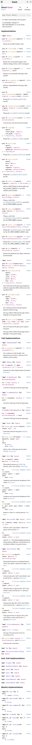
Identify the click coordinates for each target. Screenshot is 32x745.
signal (10, 127)
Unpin (8, 676)
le (3, 583)
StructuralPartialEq (15, 651)
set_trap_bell (13, 270)
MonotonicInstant (21, 149)
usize (13, 277)
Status (25, 96)
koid (10, 248)
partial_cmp (9, 554)
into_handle (13, 118)
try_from (8, 638)
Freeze (9, 663)
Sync (8, 673)
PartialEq (11, 519)
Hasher (15, 426)
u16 (8, 321)
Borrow (12, 698)
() (13, 136)
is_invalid (12, 51)
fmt (6, 365)
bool (4, 54)
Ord (8, 456)
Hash (9, 423)
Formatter (6, 367)
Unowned (5, 70)
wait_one (11, 143)
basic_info (12, 225)
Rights (4, 96)
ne (3, 535)
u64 (11, 165)
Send (8, 669)
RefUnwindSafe (12, 666)
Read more (6, 372)
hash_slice (9, 437)
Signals (19, 131)
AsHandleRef (12, 343)
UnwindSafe (10, 683)
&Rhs (10, 537)
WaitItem (23, 183)
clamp (4, 504)
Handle (14, 392)
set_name (11, 209)
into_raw (11, 57)
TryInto (15, 734)
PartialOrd (11, 549)
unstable (22, 470)
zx (2, 5)
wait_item (12, 181)
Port (13, 163)
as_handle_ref (13, 80)
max (3, 472)
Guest (14, 2)
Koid (10, 250)
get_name (11, 195)
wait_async (12, 159)
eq (5, 522)
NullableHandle (8, 120)
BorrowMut (14, 705)
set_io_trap (13, 319)
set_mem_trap (13, 294)
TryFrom (10, 624)
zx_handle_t (7, 41)
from (6, 382)
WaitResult (10, 151)
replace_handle (14, 106)
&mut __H (11, 428)
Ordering (15, 461)
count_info (12, 236)
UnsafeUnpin (11, 679)
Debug (9, 362)
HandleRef (8, 82)
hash (6, 426)
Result (14, 96)
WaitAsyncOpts (18, 169)
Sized (10, 446)
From (9, 377)
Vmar (4, 267)
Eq (7, 648)
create (10, 263)
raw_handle (12, 39)
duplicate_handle (9, 94)
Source (3, 9)
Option (4, 558)
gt (3, 598)
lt (3, 571)
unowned (11, 68)
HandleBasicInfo (14, 227)
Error (8, 630)
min (3, 488)
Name (10, 197)
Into (14, 718)
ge (3, 610)
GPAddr (13, 275)
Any (11, 692)
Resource (6, 265)
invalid (11, 48)
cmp (6, 459)
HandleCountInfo (14, 238)
